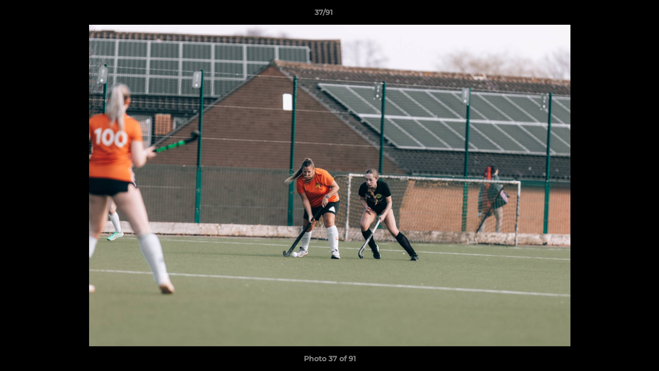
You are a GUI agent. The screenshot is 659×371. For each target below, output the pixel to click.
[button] (616, 15)
